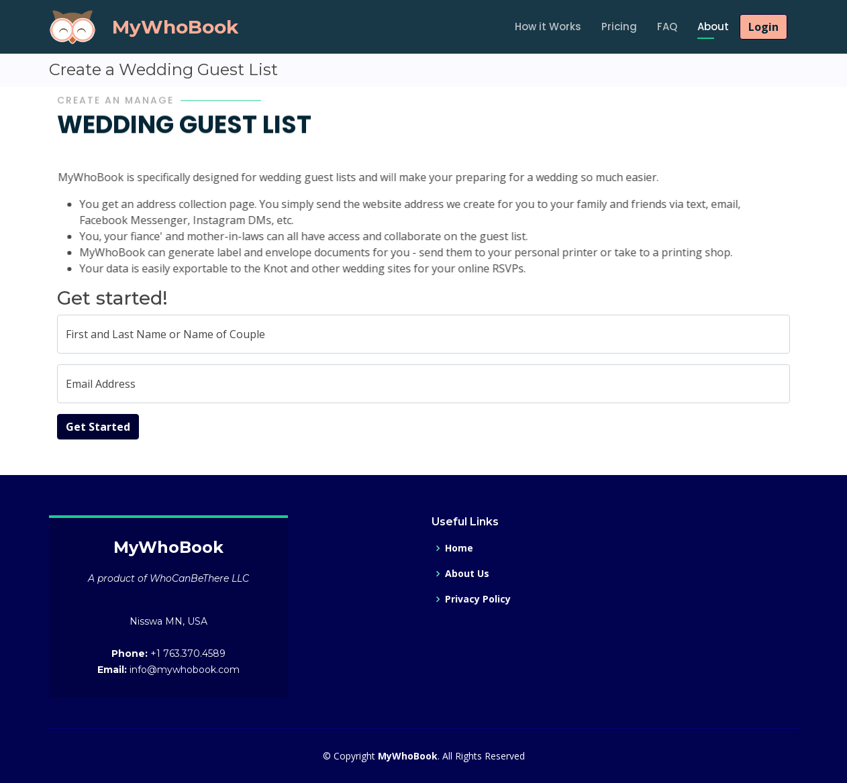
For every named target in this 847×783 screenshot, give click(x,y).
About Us (467, 573)
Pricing (619, 26)
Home (459, 548)
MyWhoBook (175, 26)
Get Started (98, 426)
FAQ (667, 26)
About (713, 26)
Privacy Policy (478, 599)
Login (763, 26)
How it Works (548, 26)
